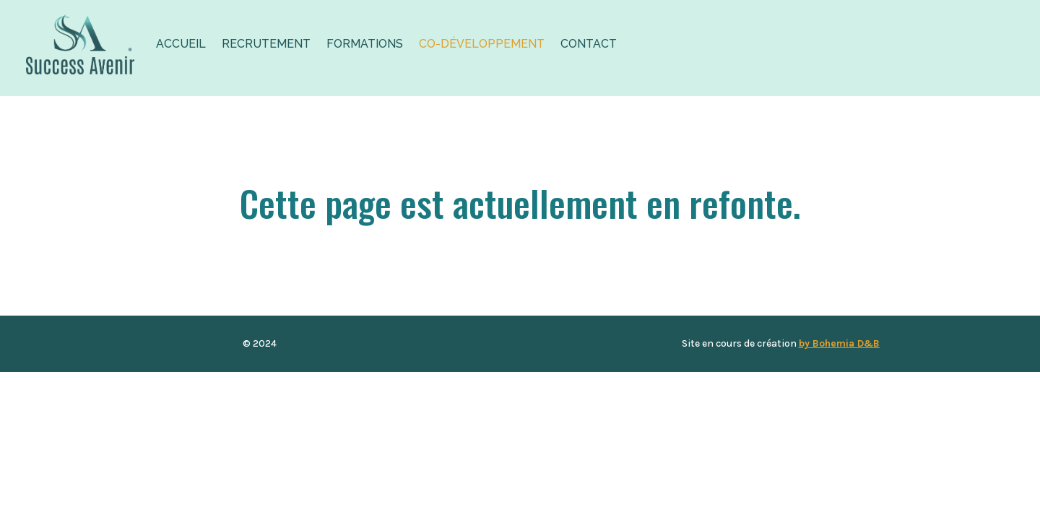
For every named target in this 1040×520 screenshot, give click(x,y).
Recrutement (266, 44)
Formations (364, 44)
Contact (588, 44)
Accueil (181, 44)
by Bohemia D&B (839, 343)
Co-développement (482, 44)
